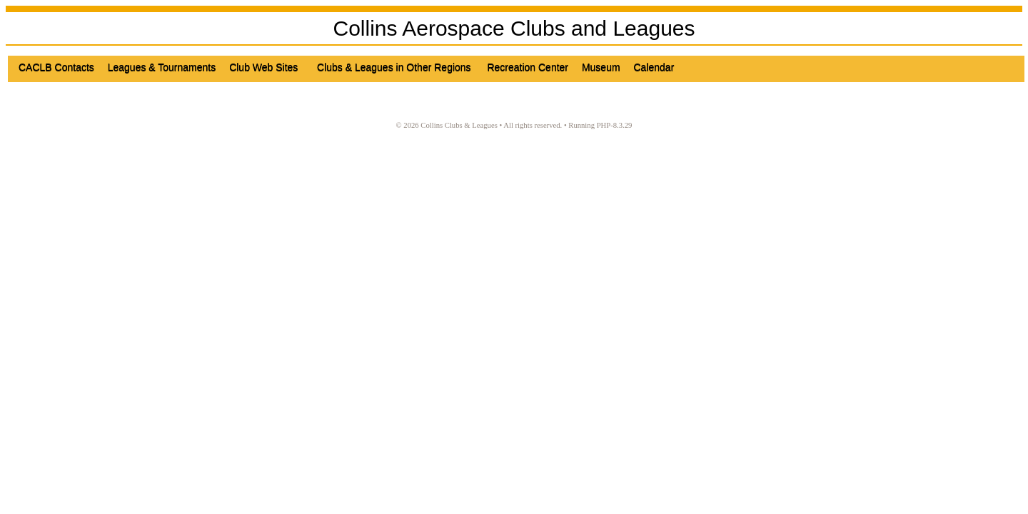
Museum (602, 67)
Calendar (655, 67)
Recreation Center (529, 67)
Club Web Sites (267, 67)
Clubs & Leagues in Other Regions (396, 67)
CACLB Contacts (58, 67)
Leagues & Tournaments (163, 67)
